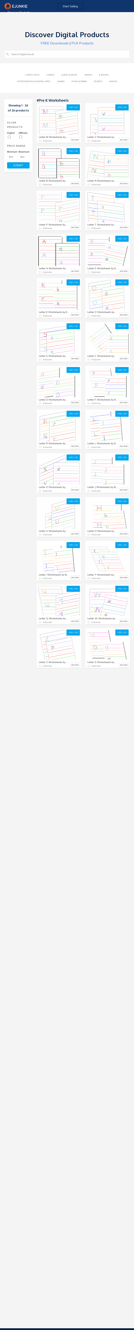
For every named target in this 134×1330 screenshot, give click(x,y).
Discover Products (19, 12)
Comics (50, 74)
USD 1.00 (73, 107)
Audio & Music (69, 74)
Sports (98, 81)
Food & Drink (79, 81)
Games (61, 81)
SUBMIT (18, 165)
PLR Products (82, 43)
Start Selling (70, 6)
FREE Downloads (55, 43)
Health (113, 81)
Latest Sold (32, 74)
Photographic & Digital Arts (33, 81)
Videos (88, 74)
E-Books (104, 74)
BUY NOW (75, 140)
